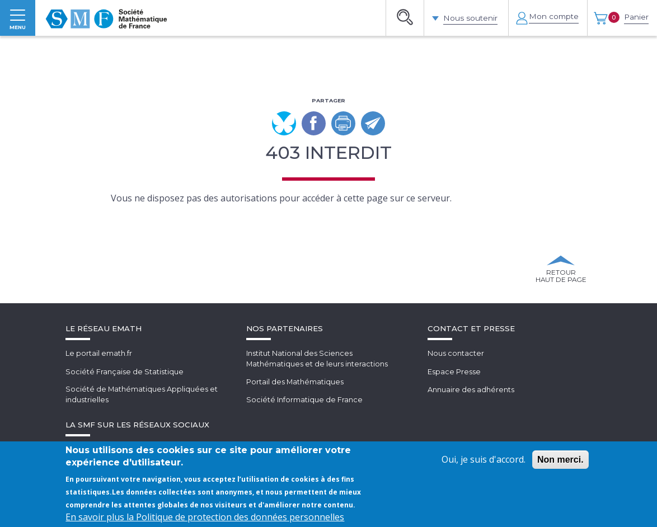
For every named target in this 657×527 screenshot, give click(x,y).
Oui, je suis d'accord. (483, 459)
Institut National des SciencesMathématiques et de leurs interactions (317, 375)
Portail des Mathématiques (295, 398)
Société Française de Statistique (124, 387)
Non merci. (560, 459)
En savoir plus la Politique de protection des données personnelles (204, 517)
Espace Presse (454, 387)
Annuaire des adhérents (471, 405)
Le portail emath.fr (98, 369)
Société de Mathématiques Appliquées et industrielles (141, 411)
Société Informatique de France (304, 415)
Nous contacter (456, 369)
